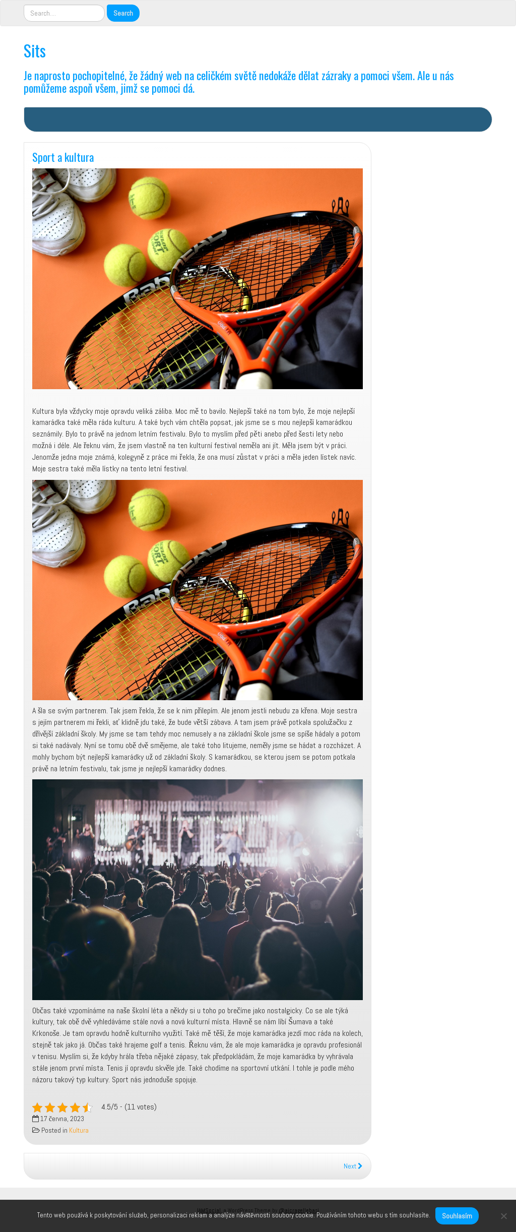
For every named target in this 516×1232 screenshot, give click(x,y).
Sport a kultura (63, 156)
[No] (503, 1216)
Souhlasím (457, 1215)
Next (353, 1166)
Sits (35, 50)
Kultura (79, 1130)
